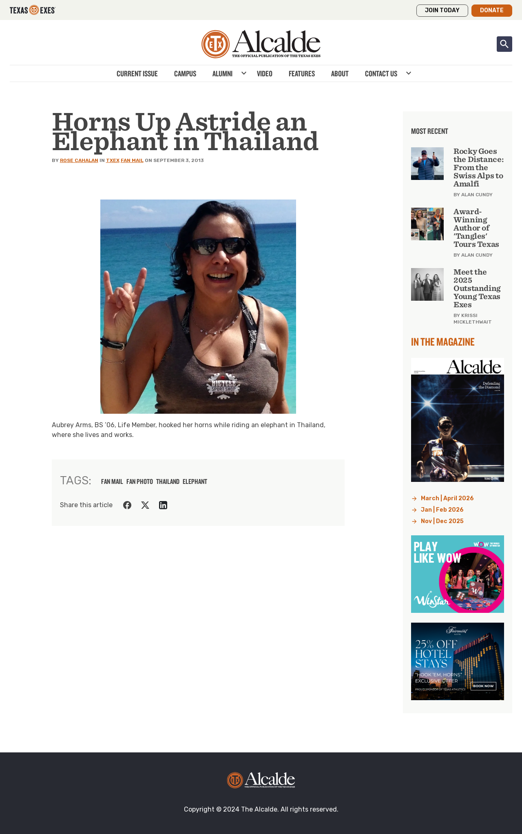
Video (264, 73)
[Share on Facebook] (127, 505)
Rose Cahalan (79, 160)
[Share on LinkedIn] (163, 505)
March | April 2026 (447, 498)
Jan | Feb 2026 (442, 509)
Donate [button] (492, 10)
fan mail (112, 481)
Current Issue (137, 73)
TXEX (112, 160)
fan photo (139, 481)
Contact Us (381, 73)
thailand (167, 481)
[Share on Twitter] (145, 505)
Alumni (222, 73)
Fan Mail (132, 160)
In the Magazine (443, 341)
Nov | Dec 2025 (442, 521)
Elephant (195, 481)
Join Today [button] (442, 10)
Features (302, 73)
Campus (185, 73)
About (340, 73)
